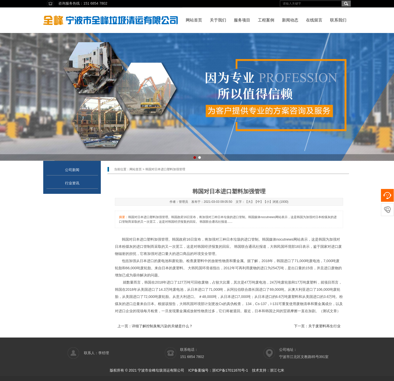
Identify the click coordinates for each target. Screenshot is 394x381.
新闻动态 (290, 20)
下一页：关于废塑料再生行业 (317, 326)
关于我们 (218, 20)
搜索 (346, 3)
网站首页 (194, 20)
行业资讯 (72, 183)
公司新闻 (72, 170)
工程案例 (266, 20)
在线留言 (314, 20)
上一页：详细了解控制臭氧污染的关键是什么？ (155, 326)
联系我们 (338, 20)
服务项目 (242, 20)
